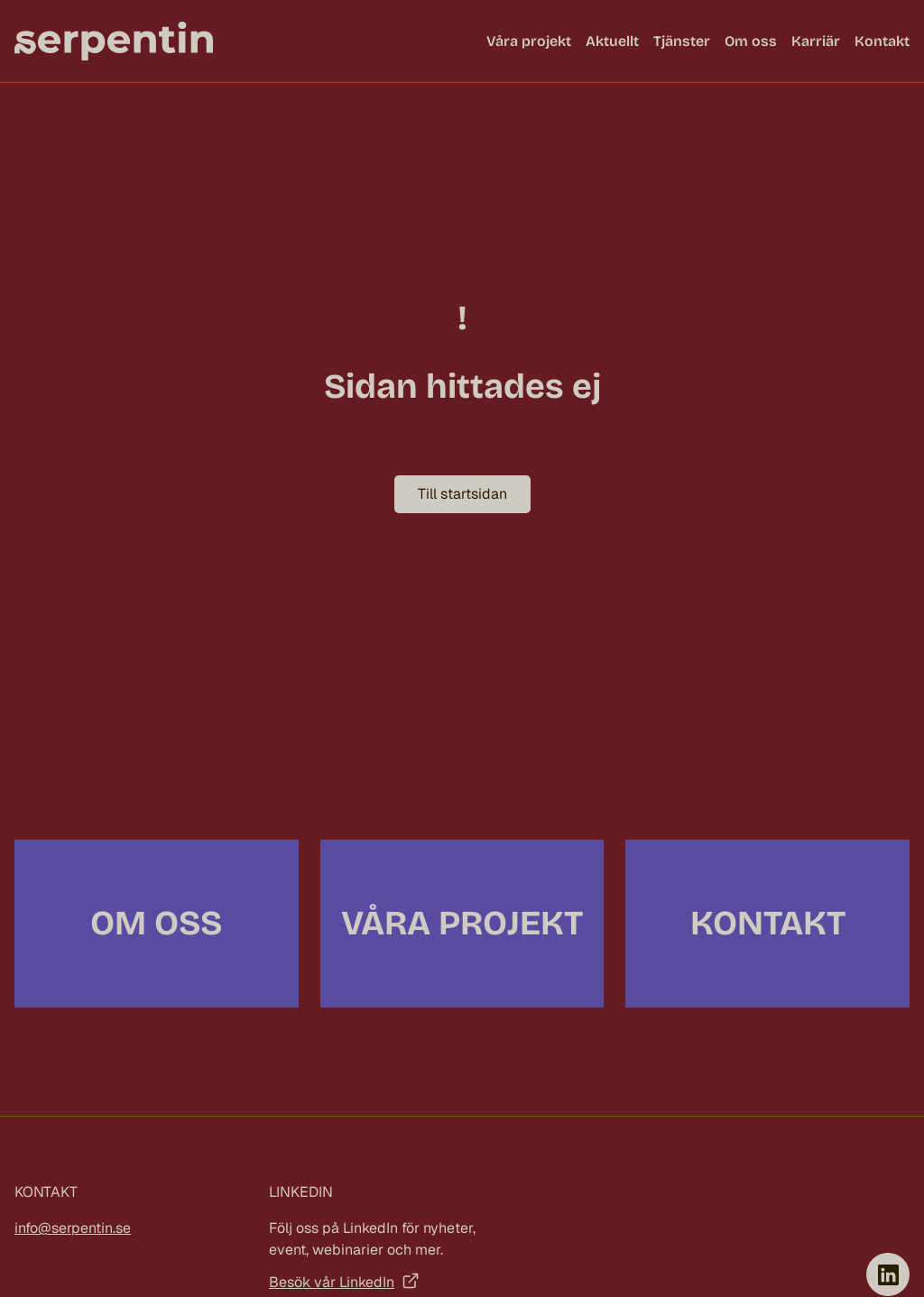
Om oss (751, 41)
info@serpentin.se (72, 1228)
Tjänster (681, 41)
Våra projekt (528, 41)
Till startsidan (462, 493)
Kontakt (882, 41)
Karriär (815, 41)
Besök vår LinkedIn (331, 1282)
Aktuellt (612, 41)
